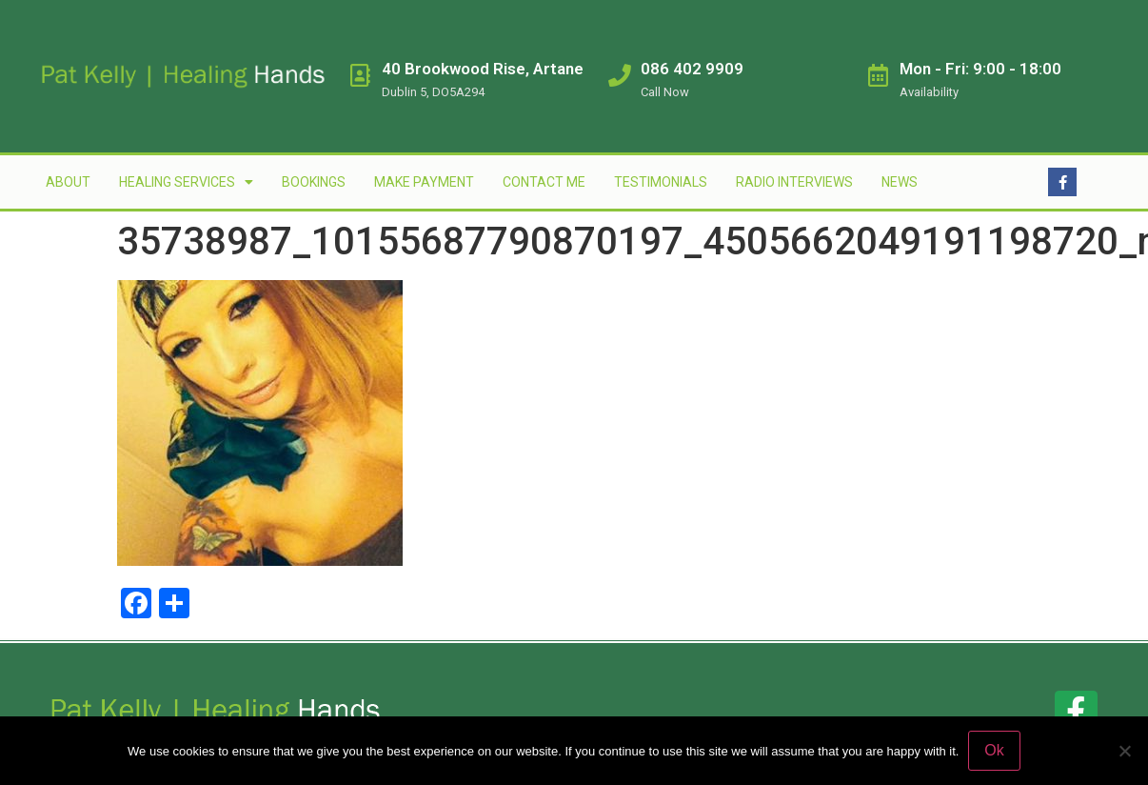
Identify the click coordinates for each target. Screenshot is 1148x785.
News (899, 182)
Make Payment (424, 182)
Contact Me (544, 182)
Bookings (314, 182)
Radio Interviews (794, 182)
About (68, 182)
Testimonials (660, 182)
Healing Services (186, 182)
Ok (993, 750)
